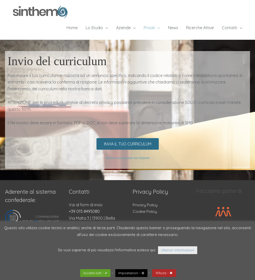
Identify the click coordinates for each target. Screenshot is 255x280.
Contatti (229, 27)
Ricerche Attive (200, 27)
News (173, 27)
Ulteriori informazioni (177, 250)
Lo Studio (94, 27)
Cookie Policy (145, 211)
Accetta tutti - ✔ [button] (95, 273)
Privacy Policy (145, 204)
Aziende (123, 27)
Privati (149, 27)
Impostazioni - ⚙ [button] (131, 273)
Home (72, 27)
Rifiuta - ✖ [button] (164, 273)
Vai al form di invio (86, 204)
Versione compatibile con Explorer (127, 158)
